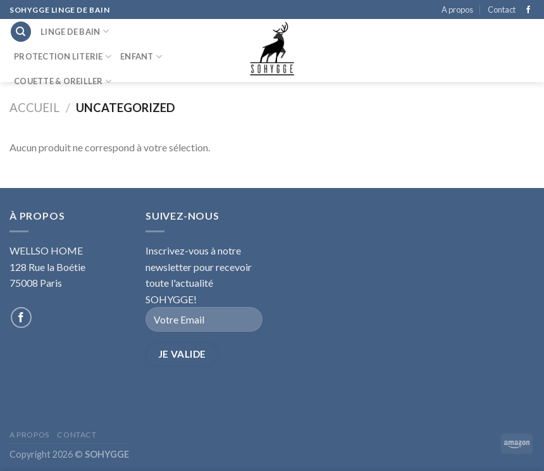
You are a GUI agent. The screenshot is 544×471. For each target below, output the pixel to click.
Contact (502, 9)
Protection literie (62, 57)
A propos (457, 9)
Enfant (141, 57)
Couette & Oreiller (62, 81)
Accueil (34, 108)
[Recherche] (21, 32)
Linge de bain (74, 31)
